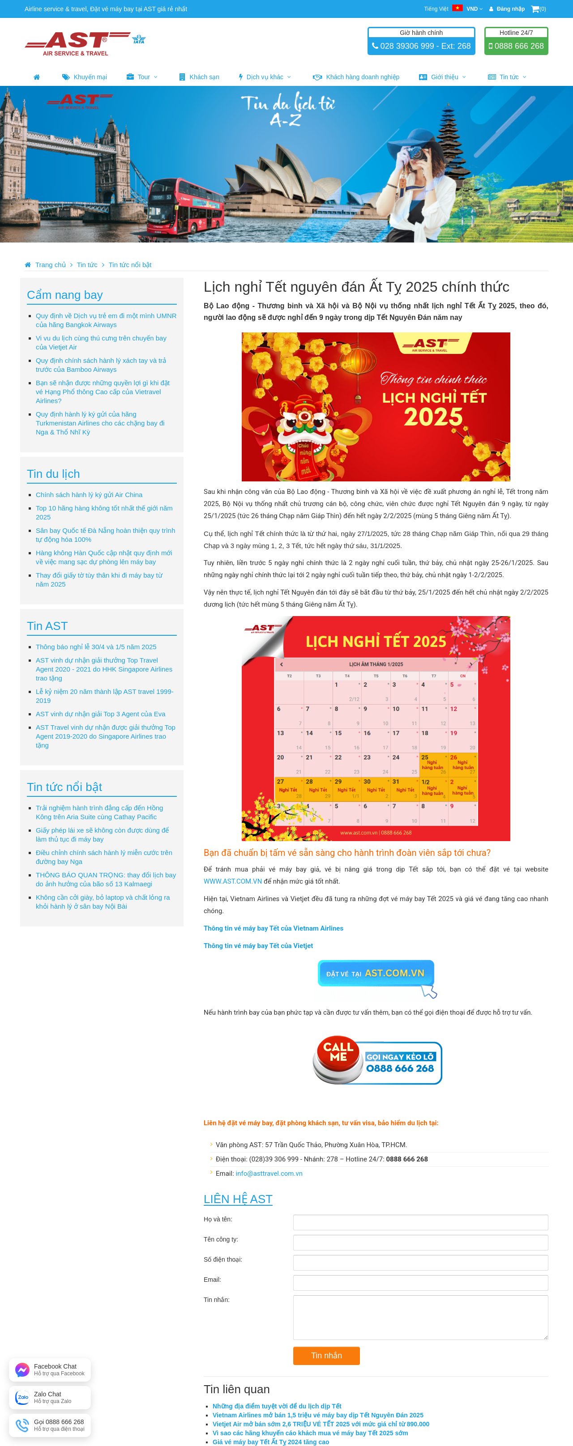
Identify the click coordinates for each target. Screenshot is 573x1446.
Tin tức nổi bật (130, 264)
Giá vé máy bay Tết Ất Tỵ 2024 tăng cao (271, 1442)
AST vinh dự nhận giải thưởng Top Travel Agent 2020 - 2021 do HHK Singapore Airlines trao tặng (104, 669)
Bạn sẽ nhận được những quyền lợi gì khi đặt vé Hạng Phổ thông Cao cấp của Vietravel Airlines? (103, 391)
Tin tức (507, 76)
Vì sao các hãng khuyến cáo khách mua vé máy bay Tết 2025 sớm (310, 1433)
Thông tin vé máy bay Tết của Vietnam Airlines (273, 928)
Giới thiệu (442, 76)
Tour (142, 76)
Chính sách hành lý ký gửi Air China (89, 494)
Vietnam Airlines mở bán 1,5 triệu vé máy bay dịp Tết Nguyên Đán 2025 (318, 1415)
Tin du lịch (53, 474)
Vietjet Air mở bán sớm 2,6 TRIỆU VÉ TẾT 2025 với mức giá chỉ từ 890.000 (321, 1424)
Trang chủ (50, 264)
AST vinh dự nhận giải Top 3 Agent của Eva (101, 714)
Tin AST (47, 626)
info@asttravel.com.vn (269, 1174)
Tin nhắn (326, 1355)
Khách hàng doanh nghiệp (356, 76)
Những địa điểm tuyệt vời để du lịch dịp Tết (277, 1406)
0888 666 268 (518, 46)
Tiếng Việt (453, 9)
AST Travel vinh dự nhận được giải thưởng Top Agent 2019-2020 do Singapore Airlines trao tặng (105, 736)
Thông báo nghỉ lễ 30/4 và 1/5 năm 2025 (96, 647)
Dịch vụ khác (265, 76)
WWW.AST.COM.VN (233, 881)
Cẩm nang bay (65, 295)
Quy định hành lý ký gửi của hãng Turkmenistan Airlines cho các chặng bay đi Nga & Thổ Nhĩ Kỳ (100, 423)
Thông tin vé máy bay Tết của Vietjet (258, 946)
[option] (286, 164)
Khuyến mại (84, 76)
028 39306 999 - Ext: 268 (424, 46)
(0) (538, 9)
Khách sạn (199, 76)
